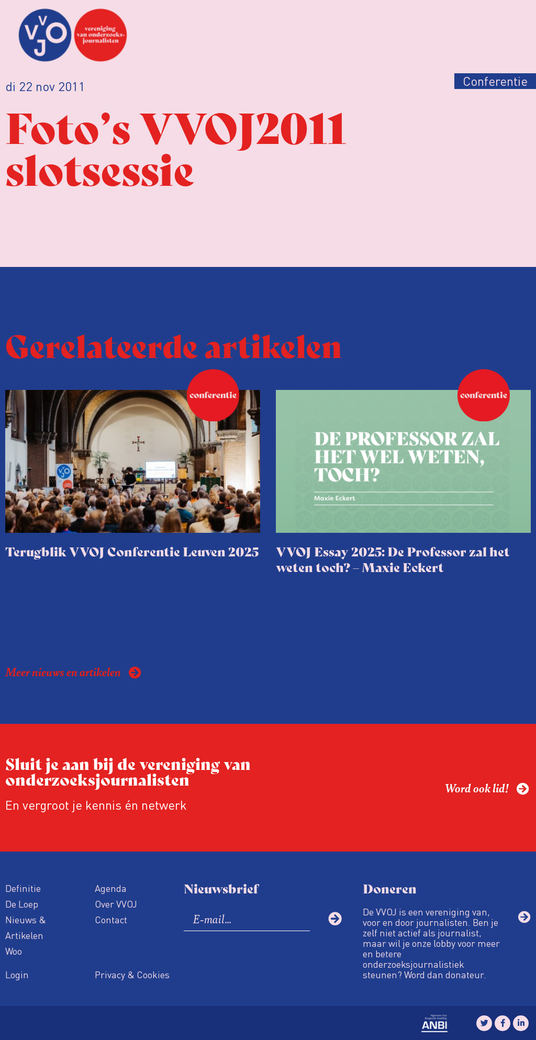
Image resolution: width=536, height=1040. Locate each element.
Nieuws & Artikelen (25, 927)
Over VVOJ (116, 904)
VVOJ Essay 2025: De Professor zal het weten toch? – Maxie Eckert (393, 559)
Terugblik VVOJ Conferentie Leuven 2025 (132, 551)
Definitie (23, 888)
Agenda (111, 888)
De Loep (21, 904)
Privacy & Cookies (132, 974)
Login (17, 974)
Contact (111, 919)
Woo (13, 951)
